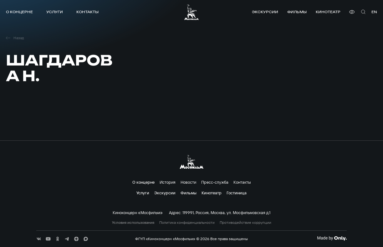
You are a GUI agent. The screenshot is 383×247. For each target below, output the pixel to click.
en (374, 11)
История (168, 182)
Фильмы (297, 11)
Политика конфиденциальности (187, 222)
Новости (188, 182)
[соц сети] (38, 238)
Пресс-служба (214, 182)
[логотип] (191, 12)
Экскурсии (265, 11)
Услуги (54, 11)
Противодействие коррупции (245, 222)
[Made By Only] (332, 238)
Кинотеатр (328, 11)
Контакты (87, 11)
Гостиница (237, 192)
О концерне (19, 11)
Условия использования (133, 222)
